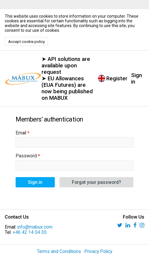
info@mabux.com (34, 227)
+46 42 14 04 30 (30, 232)
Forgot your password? (96, 182)
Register (117, 78)
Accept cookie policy (26, 41)
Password (26, 156)
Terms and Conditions (59, 251)
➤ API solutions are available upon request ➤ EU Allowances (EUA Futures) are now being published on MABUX (67, 78)
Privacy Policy (98, 251)
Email (21, 133)
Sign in (136, 78)
